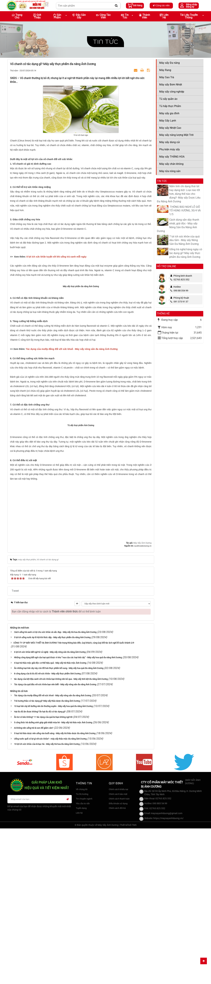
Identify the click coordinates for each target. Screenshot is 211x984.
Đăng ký (190, 7)
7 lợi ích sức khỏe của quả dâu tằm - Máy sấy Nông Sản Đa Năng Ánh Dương (184, 240)
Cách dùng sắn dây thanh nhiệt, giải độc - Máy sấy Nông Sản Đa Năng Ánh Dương (178, 225)
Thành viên (144, 16)
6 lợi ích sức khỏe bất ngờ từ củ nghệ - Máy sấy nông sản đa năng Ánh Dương (50, 808)
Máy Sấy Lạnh (167, 120)
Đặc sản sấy (79, 16)
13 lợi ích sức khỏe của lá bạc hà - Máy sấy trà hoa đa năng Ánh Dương (47, 900)
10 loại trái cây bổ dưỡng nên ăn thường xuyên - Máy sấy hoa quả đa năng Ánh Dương (53, 862)
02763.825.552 (179, 279)
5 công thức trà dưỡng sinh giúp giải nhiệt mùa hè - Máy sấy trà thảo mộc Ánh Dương (53, 878)
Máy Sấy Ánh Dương (142, 698)
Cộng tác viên (161, 5)
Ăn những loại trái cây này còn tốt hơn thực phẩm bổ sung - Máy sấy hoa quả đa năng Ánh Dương (58, 824)
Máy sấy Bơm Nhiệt (170, 84)
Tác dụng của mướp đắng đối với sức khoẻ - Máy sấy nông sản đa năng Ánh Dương (52, 851)
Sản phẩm (57, 16)
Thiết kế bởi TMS (128, 980)
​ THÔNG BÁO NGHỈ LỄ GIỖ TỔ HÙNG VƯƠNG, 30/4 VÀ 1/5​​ (185, 210)
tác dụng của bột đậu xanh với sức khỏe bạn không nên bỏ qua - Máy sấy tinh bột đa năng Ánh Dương (61, 835)
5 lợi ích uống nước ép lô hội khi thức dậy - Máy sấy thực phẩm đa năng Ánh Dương (52, 793)
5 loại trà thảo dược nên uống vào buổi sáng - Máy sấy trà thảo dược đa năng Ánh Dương (54, 889)
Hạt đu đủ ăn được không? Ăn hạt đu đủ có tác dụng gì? (40, 867)
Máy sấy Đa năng (169, 62)
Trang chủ (17, 16)
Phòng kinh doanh (182, 275)
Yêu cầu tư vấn (83, 959)
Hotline (177, 286)
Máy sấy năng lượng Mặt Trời (176, 134)
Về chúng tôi (81, 945)
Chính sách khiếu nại (118, 945)
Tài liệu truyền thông (189, 16)
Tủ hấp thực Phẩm (170, 106)
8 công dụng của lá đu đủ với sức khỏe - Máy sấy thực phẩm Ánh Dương (47, 829)
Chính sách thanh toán (119, 954)
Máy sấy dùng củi (169, 142)
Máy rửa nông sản (170, 171)
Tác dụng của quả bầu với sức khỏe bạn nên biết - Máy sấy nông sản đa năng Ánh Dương (55, 840)
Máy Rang (165, 70)
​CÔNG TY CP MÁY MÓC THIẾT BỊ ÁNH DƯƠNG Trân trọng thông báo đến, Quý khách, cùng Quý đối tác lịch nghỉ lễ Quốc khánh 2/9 (73, 798)
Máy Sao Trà (166, 77)
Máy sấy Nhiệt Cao (170, 127)
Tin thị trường (82, 949)
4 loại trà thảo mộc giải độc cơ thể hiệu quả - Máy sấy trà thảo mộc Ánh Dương (50, 818)
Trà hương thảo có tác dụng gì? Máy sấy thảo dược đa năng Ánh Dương (47, 856)
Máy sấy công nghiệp (171, 91)
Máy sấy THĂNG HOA (171, 156)
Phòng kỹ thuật (181, 298)
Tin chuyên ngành (84, 954)
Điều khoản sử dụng (118, 959)
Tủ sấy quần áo (168, 98)
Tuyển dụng (81, 964)
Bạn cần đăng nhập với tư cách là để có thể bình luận (56, 767)
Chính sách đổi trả (117, 964)
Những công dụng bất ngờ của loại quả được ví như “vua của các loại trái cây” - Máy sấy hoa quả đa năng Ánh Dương (68, 813)
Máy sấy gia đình (169, 113)
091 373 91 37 (179, 301)
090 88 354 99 (179, 290)
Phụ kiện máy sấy (169, 149)
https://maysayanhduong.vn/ (168, 973)
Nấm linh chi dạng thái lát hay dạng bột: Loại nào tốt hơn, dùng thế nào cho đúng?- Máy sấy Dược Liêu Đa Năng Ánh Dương (178, 194)
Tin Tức (125, 16)
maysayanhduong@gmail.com (166, 969)
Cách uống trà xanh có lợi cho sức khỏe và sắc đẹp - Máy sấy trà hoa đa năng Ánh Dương (55, 787)
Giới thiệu (37, 16)
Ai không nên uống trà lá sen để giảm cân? (33, 883)
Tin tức (105, 41)
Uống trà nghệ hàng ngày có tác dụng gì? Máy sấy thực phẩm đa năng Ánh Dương (185, 253)
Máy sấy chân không (171, 163)
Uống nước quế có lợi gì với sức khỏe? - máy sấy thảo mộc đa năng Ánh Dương (50, 894)
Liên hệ (164, 16)
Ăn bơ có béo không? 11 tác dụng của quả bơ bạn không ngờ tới (43, 873)
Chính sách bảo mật (118, 949)
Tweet (15, 746)
